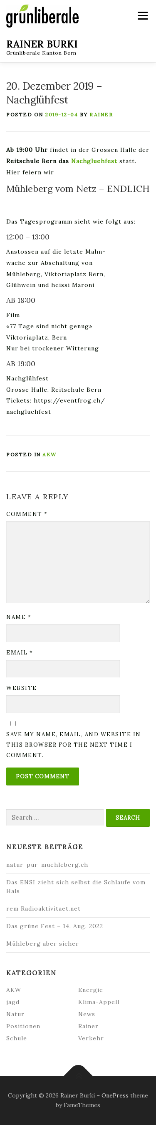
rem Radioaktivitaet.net (43, 908)
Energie (90, 990)
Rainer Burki (42, 44)
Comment (27, 514)
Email (19, 652)
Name (18, 617)
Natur (15, 1014)
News (86, 1014)
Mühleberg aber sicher (42, 943)
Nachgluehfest (94, 161)
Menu (142, 16)
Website (21, 688)
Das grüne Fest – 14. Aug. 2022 (54, 926)
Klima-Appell (98, 1002)
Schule (16, 1038)
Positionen (23, 1026)
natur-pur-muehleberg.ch (47, 864)
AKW (49, 454)
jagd (13, 1002)
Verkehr (91, 1038)
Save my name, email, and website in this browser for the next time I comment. (73, 744)
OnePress (115, 1095)
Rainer (101, 114)
